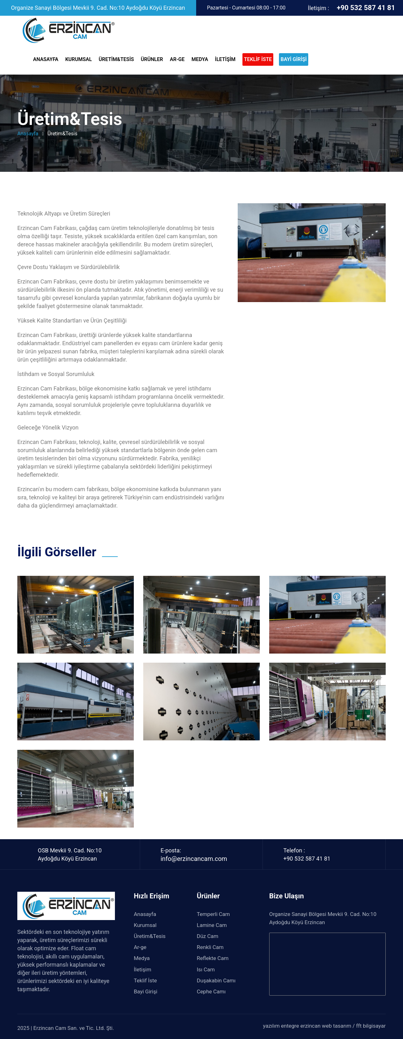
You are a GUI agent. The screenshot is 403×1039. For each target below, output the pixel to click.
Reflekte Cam (213, 958)
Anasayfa (46, 59)
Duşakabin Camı (217, 980)
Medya (200, 59)
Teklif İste (145, 980)
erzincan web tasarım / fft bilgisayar (343, 1026)
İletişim (226, 59)
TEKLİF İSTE (258, 59)
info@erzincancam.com (194, 858)
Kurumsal (79, 59)
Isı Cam (206, 969)
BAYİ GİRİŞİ (294, 59)
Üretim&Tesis (117, 59)
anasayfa (27, 134)
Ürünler (152, 59)
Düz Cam (208, 936)
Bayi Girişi (145, 991)
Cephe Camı (212, 991)
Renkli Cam (211, 947)
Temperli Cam (214, 914)
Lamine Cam (212, 925)
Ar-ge (178, 59)
